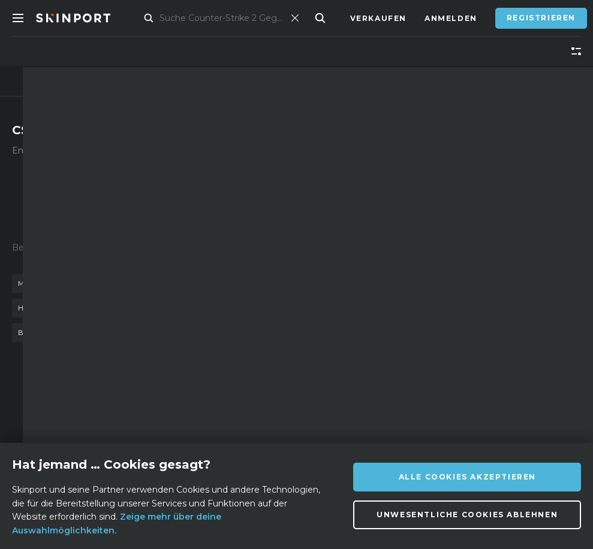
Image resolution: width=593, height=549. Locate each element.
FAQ (184, 413)
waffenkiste (100, 283)
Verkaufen (378, 18)
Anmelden (451, 18)
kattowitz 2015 (129, 308)
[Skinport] (85, 18)
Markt (150, 18)
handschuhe (47, 308)
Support (196, 431)
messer (35, 283)
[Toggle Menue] (18, 18)
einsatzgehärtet (188, 283)
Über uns (107, 413)
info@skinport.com (520, 410)
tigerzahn (207, 308)
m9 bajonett (234, 332)
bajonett (40, 332)
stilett (96, 332)
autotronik (159, 332)
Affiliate (106, 431)
